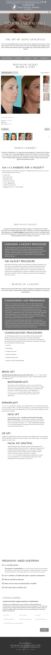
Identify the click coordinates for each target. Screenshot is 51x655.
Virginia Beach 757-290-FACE (14, 2)
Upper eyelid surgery (13, 392)
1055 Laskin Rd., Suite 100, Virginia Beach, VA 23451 (25, 645)
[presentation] (12, 630)
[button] (46, 80)
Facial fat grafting (12, 455)
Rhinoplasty (5, 406)
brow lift (37, 375)
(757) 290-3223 (26, 643)
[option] (10, 137)
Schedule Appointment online (32, 2)
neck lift (26, 422)
